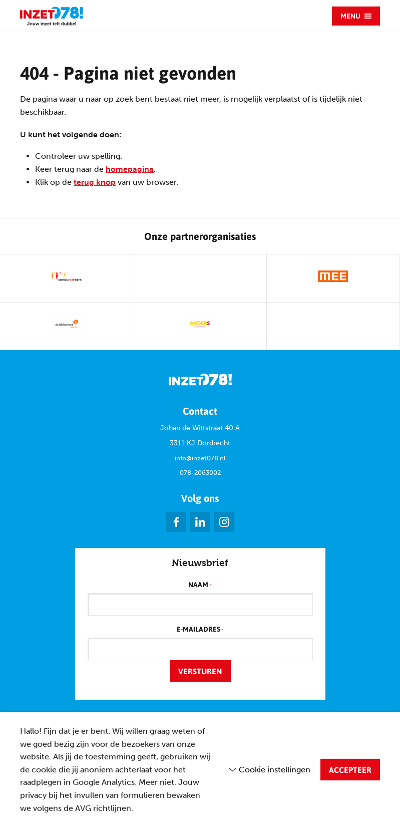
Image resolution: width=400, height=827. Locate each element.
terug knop (95, 182)
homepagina (130, 169)
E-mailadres (200, 630)
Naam (199, 585)
